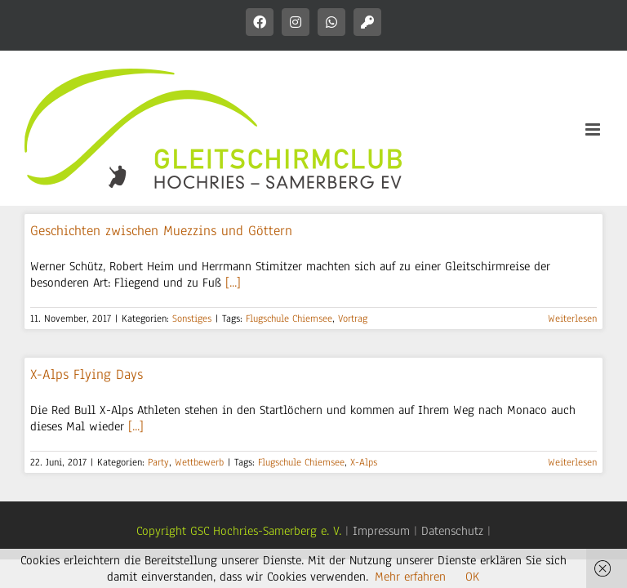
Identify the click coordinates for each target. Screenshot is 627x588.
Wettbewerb (199, 462)
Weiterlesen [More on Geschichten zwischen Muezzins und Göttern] (572, 318)
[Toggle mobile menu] (594, 129)
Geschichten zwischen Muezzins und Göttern (161, 230)
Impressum (381, 531)
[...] (233, 282)
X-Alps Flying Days (86, 374)
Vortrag (352, 318)
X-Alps (363, 462)
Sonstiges (191, 318)
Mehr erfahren (410, 576)
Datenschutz (452, 531)
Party (158, 462)
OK (472, 576)
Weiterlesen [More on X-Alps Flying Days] (572, 462)
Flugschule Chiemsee (289, 318)
